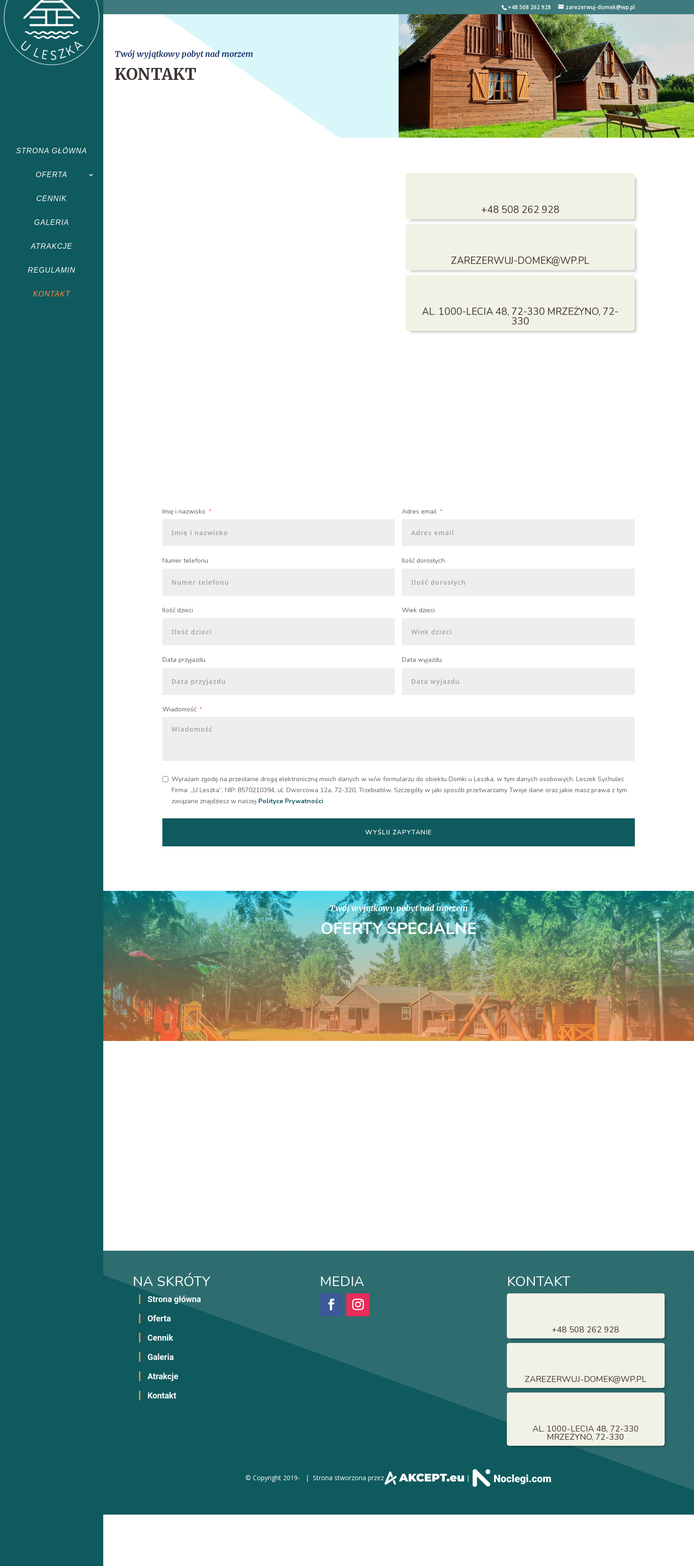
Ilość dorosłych (423, 560)
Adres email (419, 511)
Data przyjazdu (183, 659)
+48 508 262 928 (529, 7)
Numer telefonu (185, 560)
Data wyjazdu (422, 659)
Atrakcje (51, 246)
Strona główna (51, 151)
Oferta (51, 175)
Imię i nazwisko (183, 511)
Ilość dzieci (177, 610)
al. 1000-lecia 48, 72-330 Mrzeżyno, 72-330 (520, 316)
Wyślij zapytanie (398, 832)
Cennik (51, 198)
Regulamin (51, 270)
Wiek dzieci (418, 610)
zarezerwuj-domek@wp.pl (520, 260)
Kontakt (51, 294)
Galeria (51, 222)
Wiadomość (179, 709)
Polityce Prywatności (290, 801)
